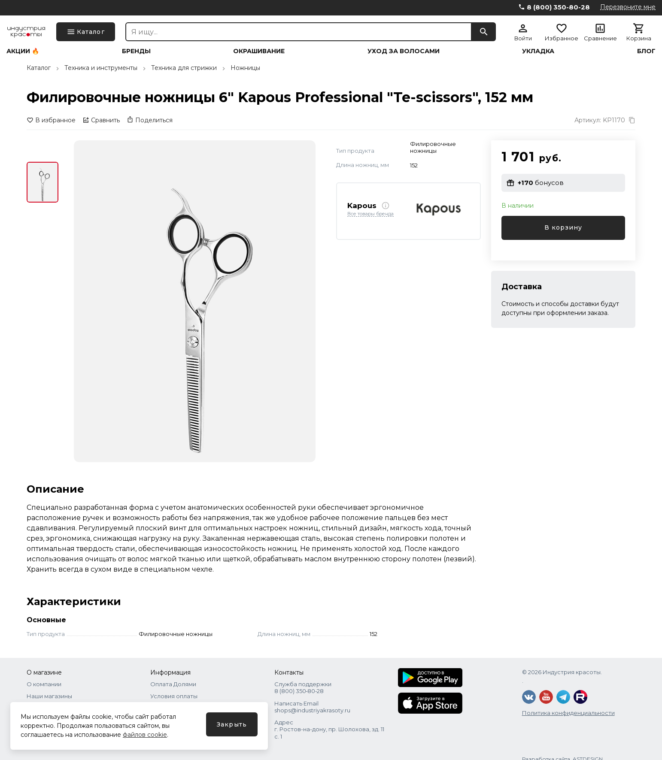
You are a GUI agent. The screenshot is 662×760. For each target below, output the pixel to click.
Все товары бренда (370, 214)
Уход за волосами (403, 51)
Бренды (136, 51)
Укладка (538, 51)
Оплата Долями (173, 684)
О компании (44, 684)
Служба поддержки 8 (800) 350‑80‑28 (302, 687)
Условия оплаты (173, 696)
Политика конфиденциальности (568, 712)
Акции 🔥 (22, 51)
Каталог (39, 68)
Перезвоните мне (628, 7)
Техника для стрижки (184, 68)
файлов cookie (145, 735)
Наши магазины (49, 696)
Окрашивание (259, 51)
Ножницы (245, 68)
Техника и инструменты (100, 68)
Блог (646, 51)
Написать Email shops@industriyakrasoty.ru (312, 707)
